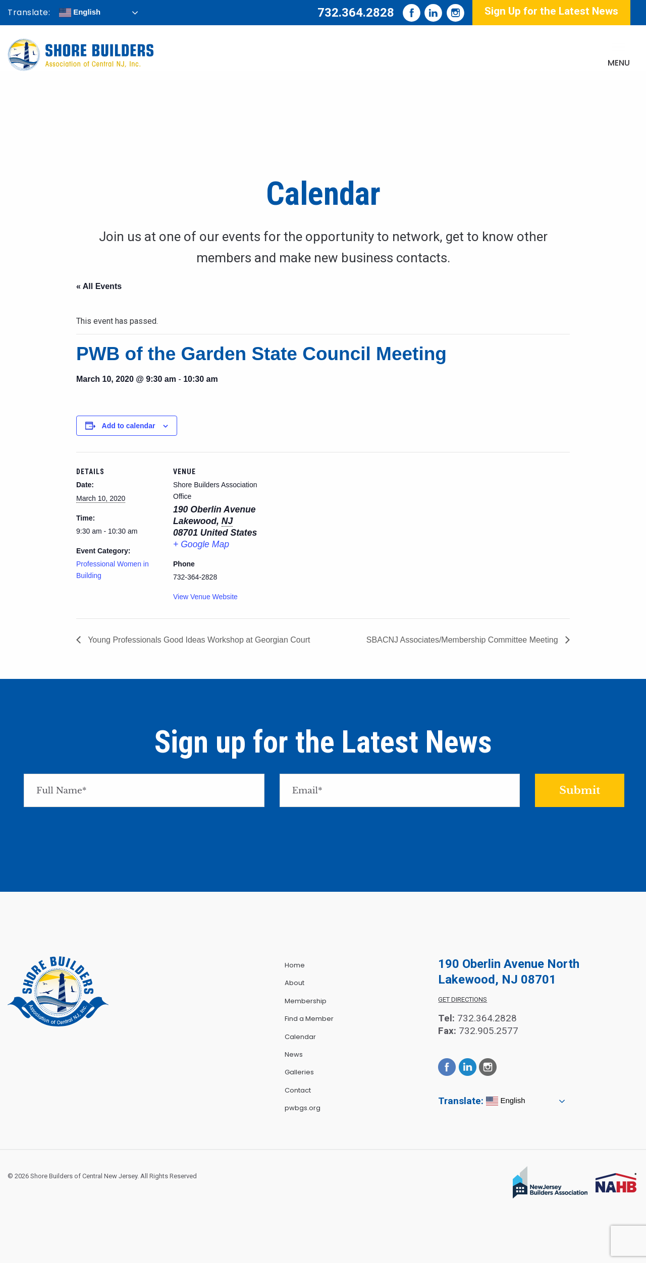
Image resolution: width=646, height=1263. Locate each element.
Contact (298, 1090)
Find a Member (309, 1018)
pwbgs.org (302, 1108)
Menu (619, 63)
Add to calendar (128, 426)
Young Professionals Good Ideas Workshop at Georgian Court (198, 640)
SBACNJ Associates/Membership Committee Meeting (463, 640)
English (79, 13)
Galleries (299, 1072)
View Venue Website (205, 597)
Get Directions (462, 999)
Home (295, 965)
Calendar (300, 1037)
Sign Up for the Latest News (551, 11)
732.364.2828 (355, 13)
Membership (306, 1001)
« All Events (99, 286)
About (294, 983)
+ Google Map (201, 544)
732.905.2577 (488, 1031)
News (294, 1054)
